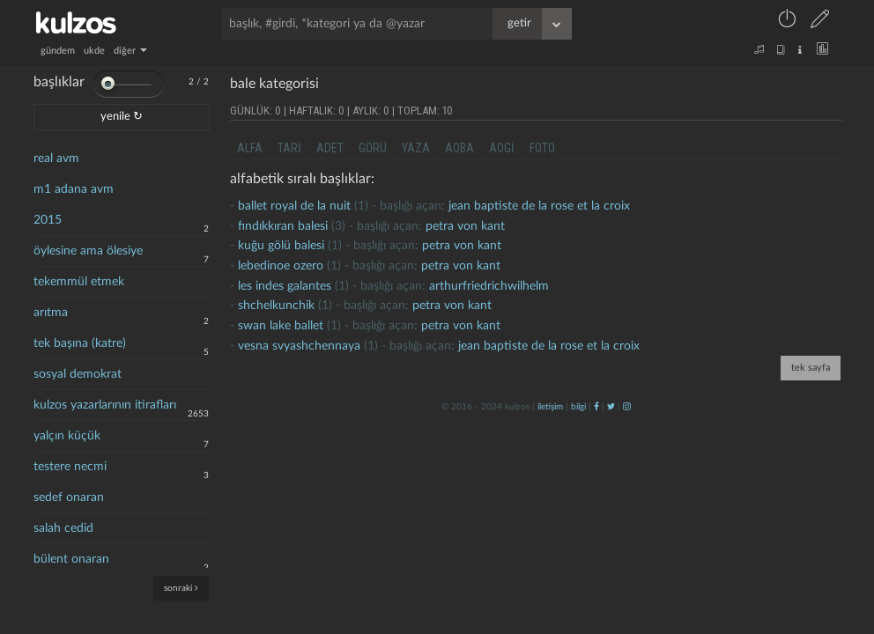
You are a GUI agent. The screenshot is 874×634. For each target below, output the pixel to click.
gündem (58, 50)
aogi (502, 148)
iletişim (550, 406)
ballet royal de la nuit (294, 206)
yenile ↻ (121, 116)
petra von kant (465, 226)
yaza (416, 148)
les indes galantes (284, 286)
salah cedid (63, 528)
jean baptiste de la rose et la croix (539, 206)
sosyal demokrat (77, 374)
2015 (47, 220)
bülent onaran (71, 559)
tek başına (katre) (79, 343)
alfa (250, 148)
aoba (459, 148)
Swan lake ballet (280, 326)
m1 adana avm (73, 189)
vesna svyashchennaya (299, 346)
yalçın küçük (66, 436)
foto (542, 148)
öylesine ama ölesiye (88, 251)
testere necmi (70, 467)
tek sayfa (810, 367)
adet (330, 148)
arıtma (50, 312)
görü (373, 148)
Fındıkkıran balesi (283, 226)
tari (289, 148)
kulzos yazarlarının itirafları (104, 405)
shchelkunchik (276, 305)
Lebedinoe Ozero (280, 266)
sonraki (181, 588)
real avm (56, 158)
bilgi (578, 406)
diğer (130, 50)
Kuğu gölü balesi (281, 246)
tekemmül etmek (78, 282)
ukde (94, 50)
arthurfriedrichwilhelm (489, 286)
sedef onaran (68, 497)
